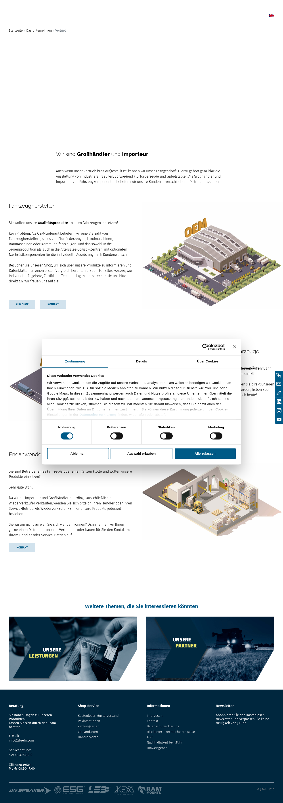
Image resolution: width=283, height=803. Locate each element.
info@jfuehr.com (21, 740)
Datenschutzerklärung (98, 414)
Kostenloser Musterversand (98, 716)
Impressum (155, 716)
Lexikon (179, 16)
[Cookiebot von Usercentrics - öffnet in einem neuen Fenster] (205, 346)
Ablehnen (77, 454)
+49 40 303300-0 (20, 755)
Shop (161, 16)
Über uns (200, 16)
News (146, 16)
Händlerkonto (88, 737)
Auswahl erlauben (141, 454)
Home (131, 16)
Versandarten (88, 732)
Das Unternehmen (39, 31)
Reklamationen (89, 721)
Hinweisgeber (157, 748)
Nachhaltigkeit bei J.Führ (165, 742)
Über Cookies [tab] (208, 361)
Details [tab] (141, 361)
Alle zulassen (205, 454)
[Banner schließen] (234, 346)
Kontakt (221, 16)
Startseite (16, 31)
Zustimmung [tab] (75, 361)
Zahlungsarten (88, 726)
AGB (150, 737)
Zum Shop (22, 304)
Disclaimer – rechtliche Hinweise (171, 732)
